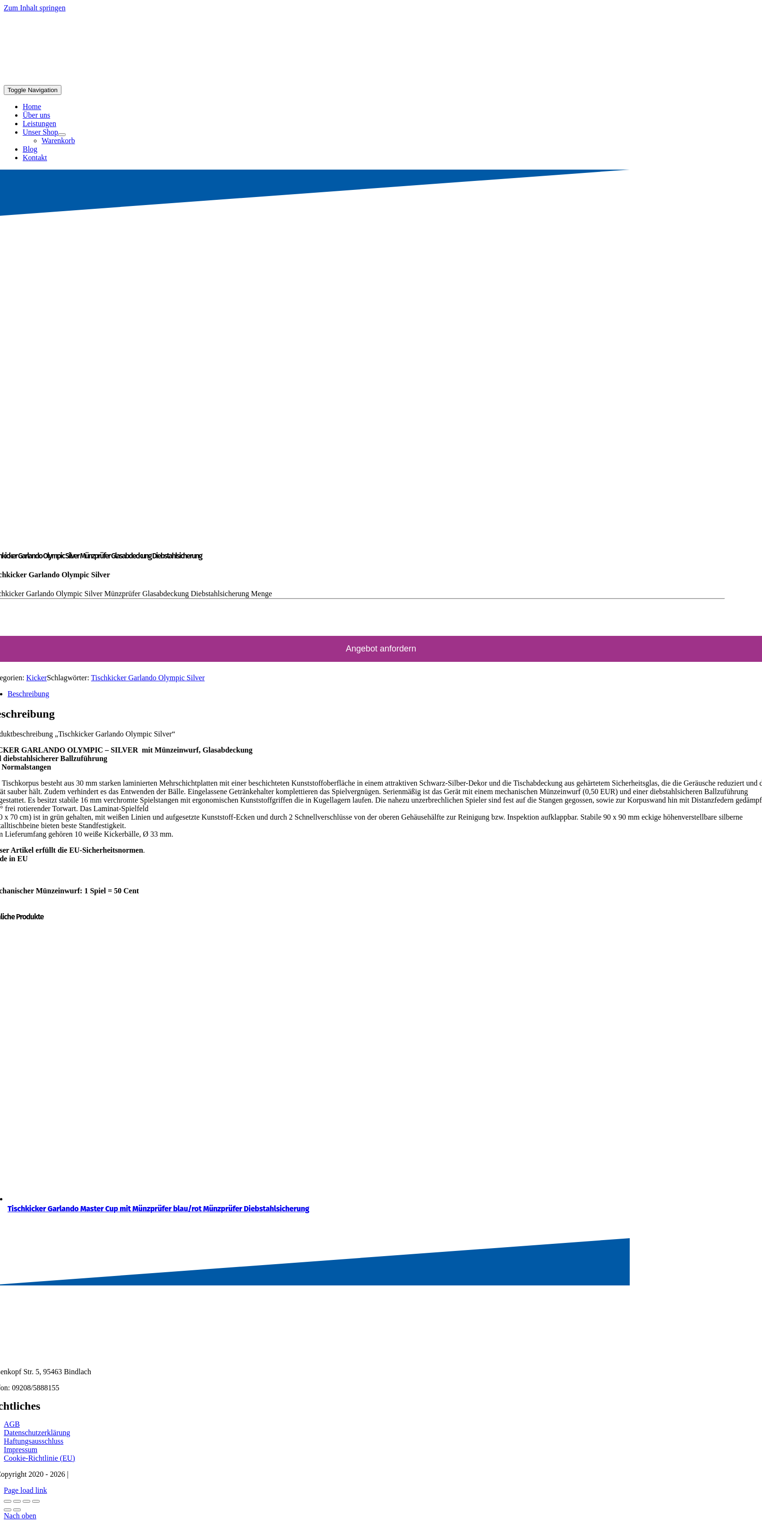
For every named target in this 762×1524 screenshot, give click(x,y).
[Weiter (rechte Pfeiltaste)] (17, 1509)
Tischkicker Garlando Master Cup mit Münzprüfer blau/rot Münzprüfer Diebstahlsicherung (158, 1208)
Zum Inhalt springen (35, 8)
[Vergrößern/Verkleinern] (7, 1501)
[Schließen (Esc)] (36, 1501)
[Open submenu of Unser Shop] (62, 134)
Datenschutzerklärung (37, 1433)
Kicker (36, 678)
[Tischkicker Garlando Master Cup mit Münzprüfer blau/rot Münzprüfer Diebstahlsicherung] (161, 1199)
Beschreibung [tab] (28, 694)
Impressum (20, 1450)
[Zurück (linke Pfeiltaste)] (7, 1509)
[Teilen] (26, 1501)
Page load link (25, 1490)
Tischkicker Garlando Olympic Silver (148, 678)
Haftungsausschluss (33, 1441)
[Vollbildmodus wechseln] (17, 1501)
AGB (12, 1424)
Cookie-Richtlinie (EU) (39, 1458)
